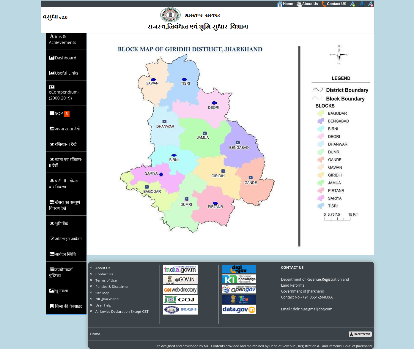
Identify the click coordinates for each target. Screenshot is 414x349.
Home (285, 4)
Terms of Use (106, 280)
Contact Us (104, 274)
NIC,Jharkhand (107, 299)
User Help (103, 305)
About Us (307, 4)
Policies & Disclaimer (112, 286)
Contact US (333, 4)
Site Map (102, 292)
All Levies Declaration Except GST (122, 311)
